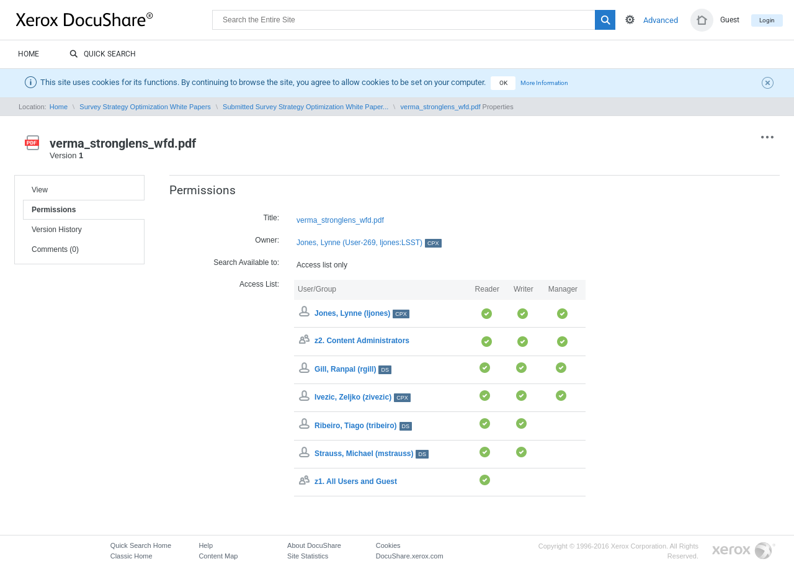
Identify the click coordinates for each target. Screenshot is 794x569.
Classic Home (131, 556)
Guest (729, 20)
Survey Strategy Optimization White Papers (145, 106)
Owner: (267, 240)
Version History (57, 229)
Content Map (218, 556)
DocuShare (114, 19)
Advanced (660, 20)
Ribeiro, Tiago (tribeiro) (363, 425)
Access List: (259, 284)
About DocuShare (314, 545)
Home (28, 54)
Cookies (388, 545)
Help (205, 545)
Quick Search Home (140, 545)
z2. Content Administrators (361, 341)
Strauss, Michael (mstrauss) (371, 453)
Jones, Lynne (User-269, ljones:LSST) (369, 243)
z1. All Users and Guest (355, 481)
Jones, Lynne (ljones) (361, 313)
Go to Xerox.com (743, 551)
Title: (271, 217)
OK (503, 82)
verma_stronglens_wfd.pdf (441, 106)
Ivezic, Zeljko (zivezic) (362, 397)
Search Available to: (246, 262)
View (40, 190)
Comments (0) (55, 249)
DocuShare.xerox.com (410, 556)
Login (767, 20)
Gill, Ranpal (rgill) (352, 369)
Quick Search (102, 55)
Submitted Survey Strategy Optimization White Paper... (305, 106)
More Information (544, 82)
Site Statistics (307, 556)
